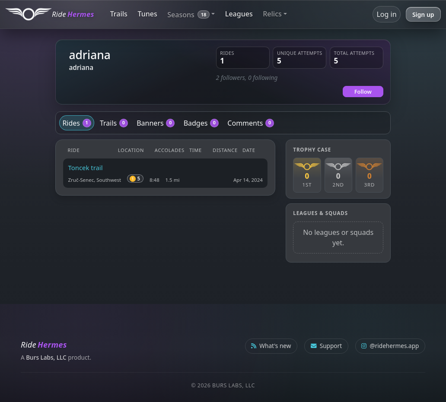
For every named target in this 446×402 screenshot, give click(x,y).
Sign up (423, 14)
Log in (386, 14)
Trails (118, 14)
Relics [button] (272, 14)
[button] (191, 14)
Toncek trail (85, 167)
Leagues (239, 14)
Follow (363, 91)
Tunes (147, 14)
